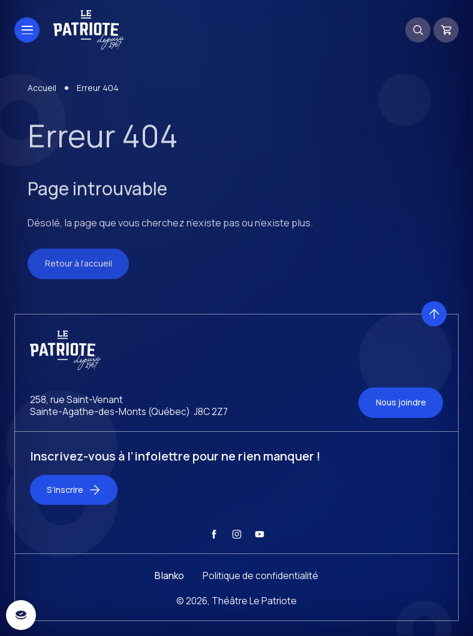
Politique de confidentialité (260, 590)
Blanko (169, 590)
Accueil (42, 101)
